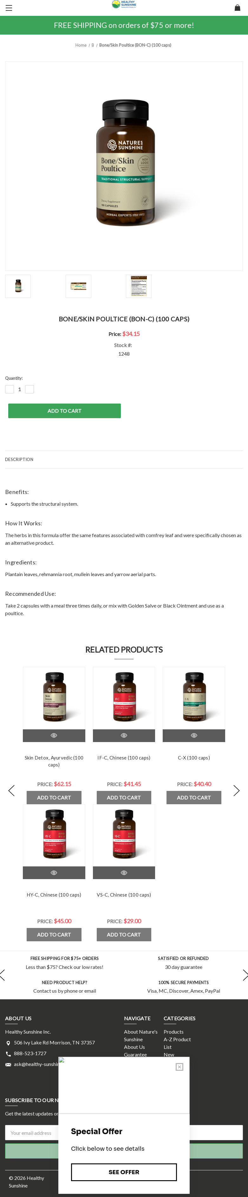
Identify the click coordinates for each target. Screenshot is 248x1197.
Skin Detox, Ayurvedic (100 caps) (54, 761)
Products (174, 1032)
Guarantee (135, 1054)
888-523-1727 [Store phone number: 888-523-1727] (30, 1053)
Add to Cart (54, 797)
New (169, 1054)
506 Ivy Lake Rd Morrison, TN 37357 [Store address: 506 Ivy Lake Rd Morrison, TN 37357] (54, 1042)
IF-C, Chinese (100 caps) (123, 757)
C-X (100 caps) (194, 757)
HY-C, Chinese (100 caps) (54, 895)
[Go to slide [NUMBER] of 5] (11, 791)
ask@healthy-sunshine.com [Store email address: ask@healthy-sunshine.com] (43, 1064)
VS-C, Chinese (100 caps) (124, 895)
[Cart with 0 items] (237, 8)
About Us (134, 1047)
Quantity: (14, 378)
